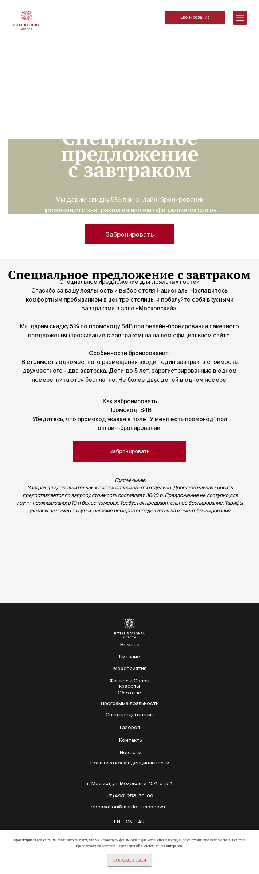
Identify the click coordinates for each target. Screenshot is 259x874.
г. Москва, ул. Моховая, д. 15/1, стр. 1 (129, 783)
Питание (129, 656)
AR (141, 821)
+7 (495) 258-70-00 (129, 796)
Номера (130, 644)
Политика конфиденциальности (129, 762)
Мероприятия (129, 668)
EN (117, 821)
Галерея (129, 727)
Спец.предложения (130, 714)
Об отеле (129, 692)
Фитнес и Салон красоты (129, 683)
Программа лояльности (130, 703)
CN (129, 821)
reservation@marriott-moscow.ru (130, 807)
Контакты (131, 740)
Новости (130, 752)
